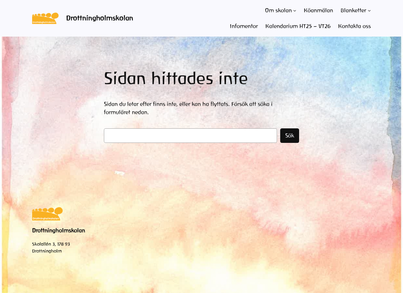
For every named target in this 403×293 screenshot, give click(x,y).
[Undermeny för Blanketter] (369, 10)
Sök (289, 135)
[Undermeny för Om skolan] (294, 10)
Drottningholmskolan (99, 18)
